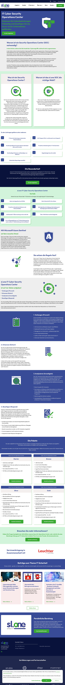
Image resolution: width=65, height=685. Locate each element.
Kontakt (60, 5)
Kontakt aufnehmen (16, 481)
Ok (46, 680)
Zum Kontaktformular (41, 631)
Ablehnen (57, 680)
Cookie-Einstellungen (36, 680)
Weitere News (32, 608)
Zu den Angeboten (8, 33)
